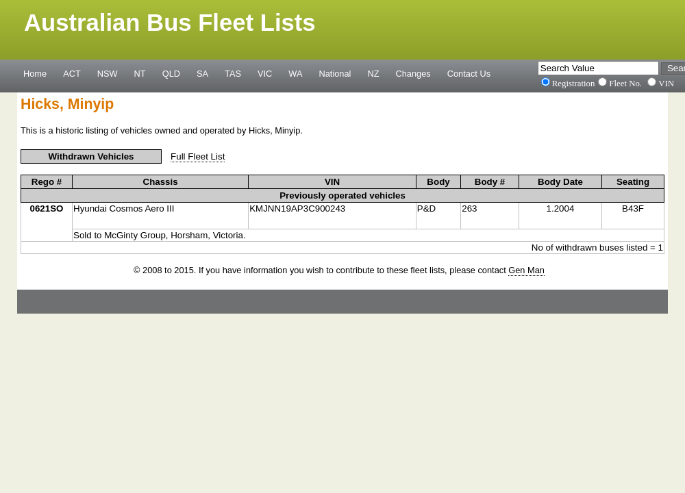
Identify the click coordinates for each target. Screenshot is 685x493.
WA (295, 73)
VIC (265, 73)
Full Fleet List (198, 156)
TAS (233, 73)
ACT (72, 73)
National (335, 73)
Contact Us (468, 73)
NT (140, 73)
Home (35, 73)
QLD (171, 73)
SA (202, 73)
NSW (107, 73)
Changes (413, 73)
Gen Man (526, 270)
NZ (373, 73)
